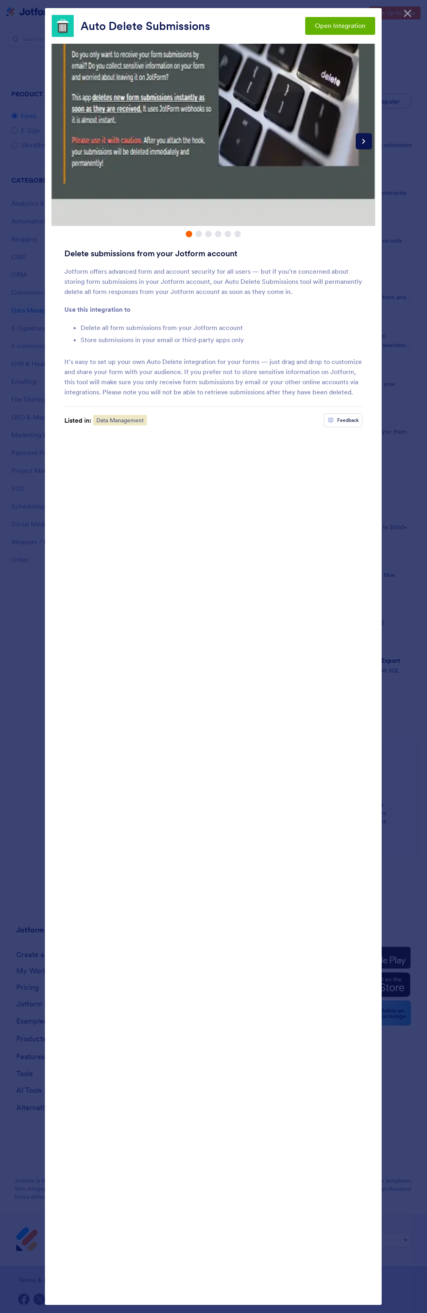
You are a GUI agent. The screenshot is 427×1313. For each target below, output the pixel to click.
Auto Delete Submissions (145, 25)
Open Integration (340, 25)
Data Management (120, 420)
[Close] (407, 12)
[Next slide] (364, 141)
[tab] (189, 234)
